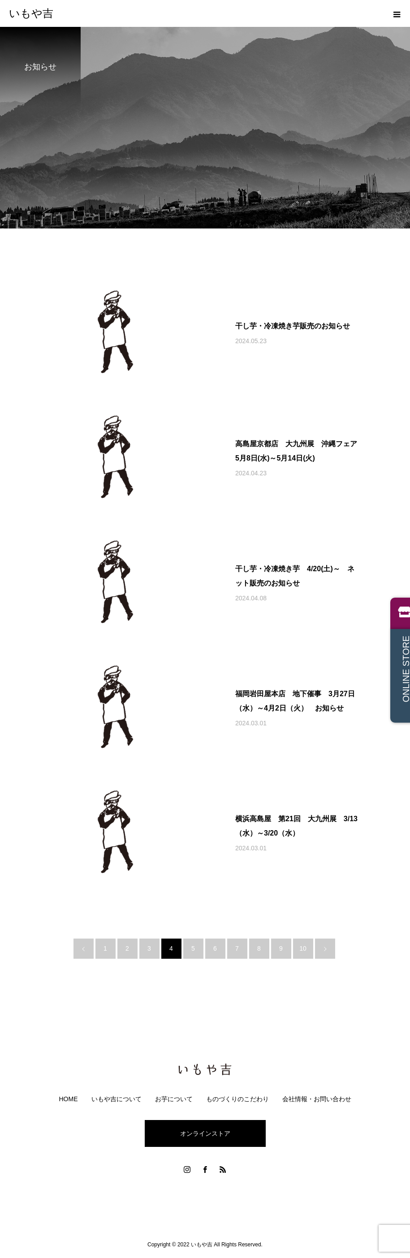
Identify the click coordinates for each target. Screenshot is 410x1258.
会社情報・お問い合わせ (316, 1099)
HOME (68, 1099)
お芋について (174, 1099)
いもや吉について (116, 1099)
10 (302, 948)
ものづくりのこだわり (237, 1099)
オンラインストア (205, 1133)
